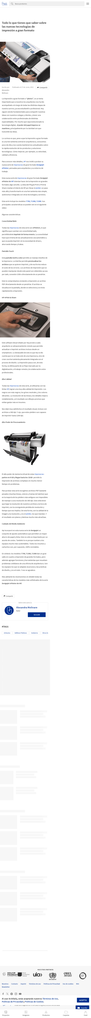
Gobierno (34, 633)
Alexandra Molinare (26, 607)
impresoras (18, 165)
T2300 (38, 201)
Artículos (7, 633)
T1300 (33, 201)
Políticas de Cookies (34, 1001)
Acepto (83, 1000)
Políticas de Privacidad (12, 1001)
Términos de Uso (50, 998)
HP (24, 161)
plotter (38, 188)
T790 (28, 201)
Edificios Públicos (21, 633)
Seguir (37, 614)
